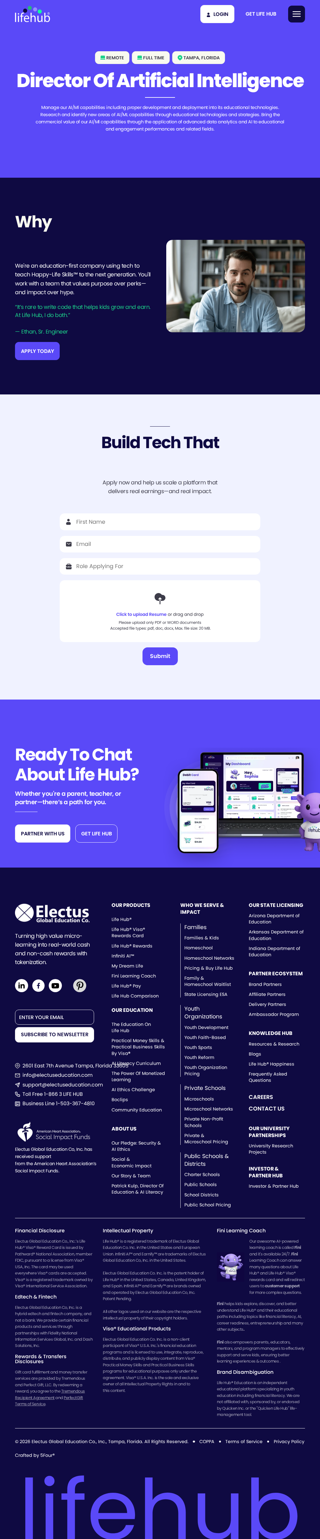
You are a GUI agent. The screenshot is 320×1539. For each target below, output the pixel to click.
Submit (160, 656)
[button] (260, 14)
